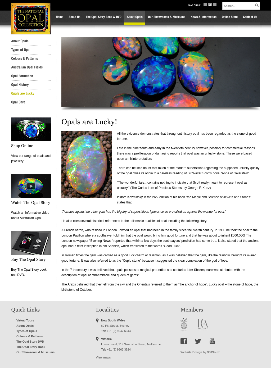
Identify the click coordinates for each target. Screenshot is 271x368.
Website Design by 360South (200, 352)
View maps (103, 357)
